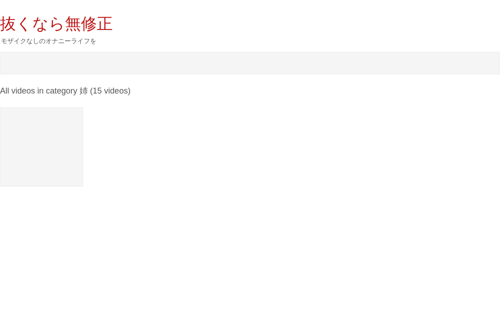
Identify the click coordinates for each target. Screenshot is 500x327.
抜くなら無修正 (56, 23)
